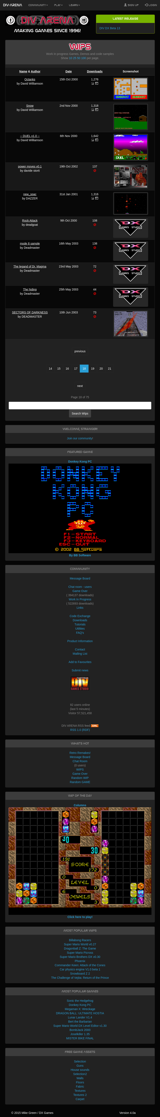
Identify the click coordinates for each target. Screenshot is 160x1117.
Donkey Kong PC (80, 1005)
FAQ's (80, 632)
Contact (80, 649)
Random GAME (80, 782)
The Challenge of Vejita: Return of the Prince (80, 977)
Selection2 (80, 1074)
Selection (80, 1061)
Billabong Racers (80, 940)
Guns (79, 1065)
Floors (80, 1082)
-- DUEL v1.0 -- (30, 136)
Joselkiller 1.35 (80, 1034)
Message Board (80, 578)
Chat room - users (80, 586)
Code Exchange (80, 616)
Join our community (79, 438)
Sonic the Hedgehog (80, 1000)
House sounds (80, 1069)
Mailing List (80, 653)
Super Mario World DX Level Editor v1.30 (80, 1025)
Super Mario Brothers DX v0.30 (80, 957)
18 (84, 368)
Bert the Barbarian (80, 1021)
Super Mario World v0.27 (80, 944)
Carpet (80, 1099)
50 (78, 58)
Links (80, 607)
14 (50, 368)
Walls (80, 1078)
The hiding (30, 289)
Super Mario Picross (80, 952)
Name (23, 71)
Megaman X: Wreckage (80, 1009)
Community (38, 5)
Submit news (80, 670)
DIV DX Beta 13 (109, 28)
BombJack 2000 (80, 1030)
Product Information (80, 641)
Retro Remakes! (79, 752)
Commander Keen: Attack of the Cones (80, 965)
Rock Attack (30, 220)
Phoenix (80, 961)
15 (59, 368)
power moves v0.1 (30, 166)
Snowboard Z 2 (80, 973)
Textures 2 (80, 1095)
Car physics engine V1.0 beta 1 (80, 969)
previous (80, 351)
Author (35, 71)
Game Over (80, 591)
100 (83, 58)
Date (68, 71)
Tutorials (79, 624)
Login (151, 5)
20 (101, 368)
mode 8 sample (30, 243)
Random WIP (80, 778)
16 (67, 368)
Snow (30, 105)
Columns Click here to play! (80, 861)
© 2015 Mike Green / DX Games (32, 1112)
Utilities (80, 628)
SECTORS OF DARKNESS (30, 312)
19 (92, 368)
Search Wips (80, 413)
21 (109, 368)
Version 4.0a (127, 1112)
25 (74, 58)
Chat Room (80, 761)
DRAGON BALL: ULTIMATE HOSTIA (80, 1013)
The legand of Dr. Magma (29, 266)
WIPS (80, 769)
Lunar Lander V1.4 (80, 1017)
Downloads (95, 71)
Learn (74, 5)
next (80, 386)
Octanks (30, 79)
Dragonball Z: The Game (80, 948)
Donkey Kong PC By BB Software (80, 508)
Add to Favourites (80, 662)
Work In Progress (80, 599)
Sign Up (131, 5)
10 (70, 58)
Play (58, 5)
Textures (80, 1090)
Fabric (80, 1086)
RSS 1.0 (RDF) (80, 730)
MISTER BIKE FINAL (80, 1038)
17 (76, 368)
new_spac (29, 194)
